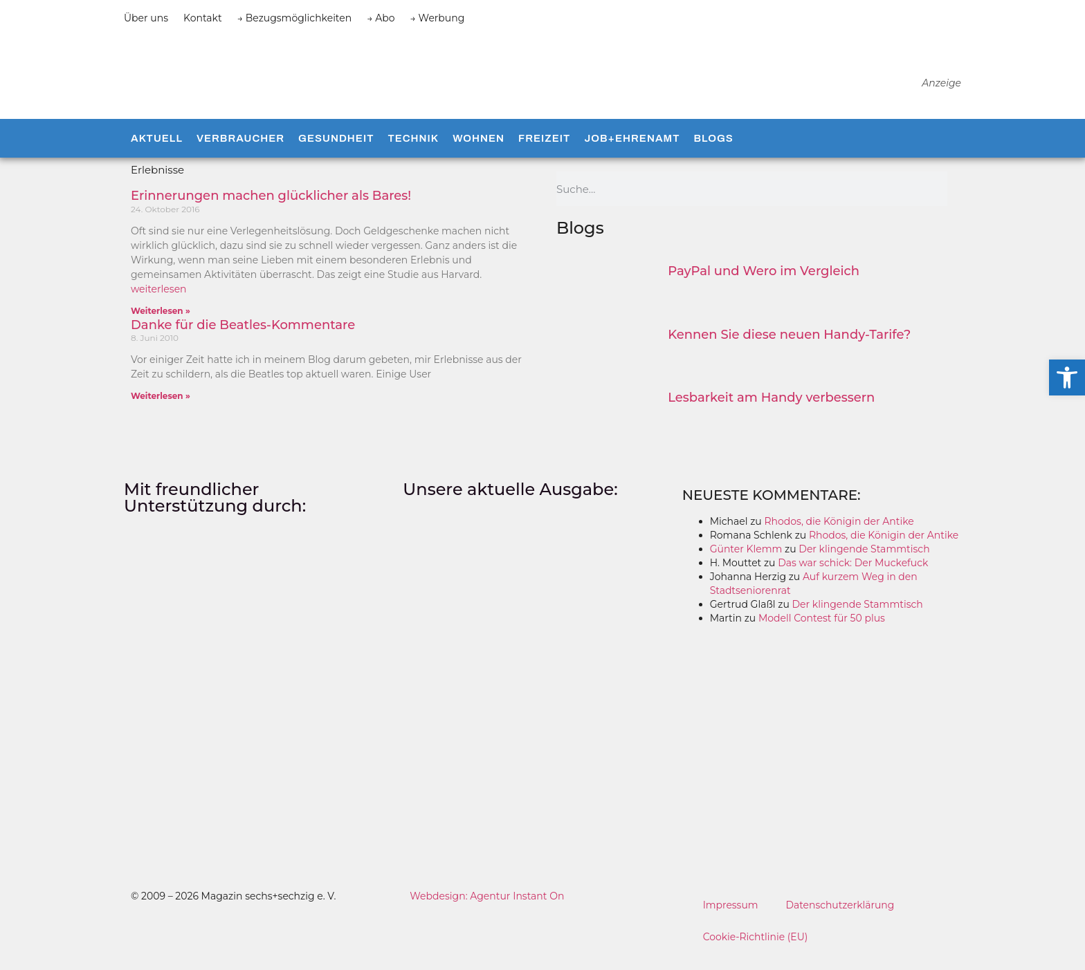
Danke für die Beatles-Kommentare (243, 338)
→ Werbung (437, 18)
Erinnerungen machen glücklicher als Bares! (271, 209)
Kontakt (202, 18)
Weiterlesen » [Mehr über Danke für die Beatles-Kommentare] (160, 409)
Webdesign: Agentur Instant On (487, 909)
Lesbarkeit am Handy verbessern (771, 410)
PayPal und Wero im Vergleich (763, 284)
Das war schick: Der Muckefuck (853, 576)
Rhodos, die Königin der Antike (838, 534)
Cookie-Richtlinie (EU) (756, 950)
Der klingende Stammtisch (864, 562)
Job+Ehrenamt (632, 152)
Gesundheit (336, 152)
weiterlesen (159, 302)
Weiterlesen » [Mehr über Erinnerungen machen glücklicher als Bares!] (160, 324)
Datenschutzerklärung (840, 918)
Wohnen (478, 152)
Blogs (713, 152)
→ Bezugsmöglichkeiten (294, 18)
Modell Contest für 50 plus (821, 631)
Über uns (146, 18)
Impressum (730, 918)
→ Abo (380, 18)
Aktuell (157, 152)
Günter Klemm (746, 562)
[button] (1067, 377)
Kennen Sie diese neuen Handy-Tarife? (789, 347)
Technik (413, 152)
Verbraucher (240, 152)
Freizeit (544, 152)
